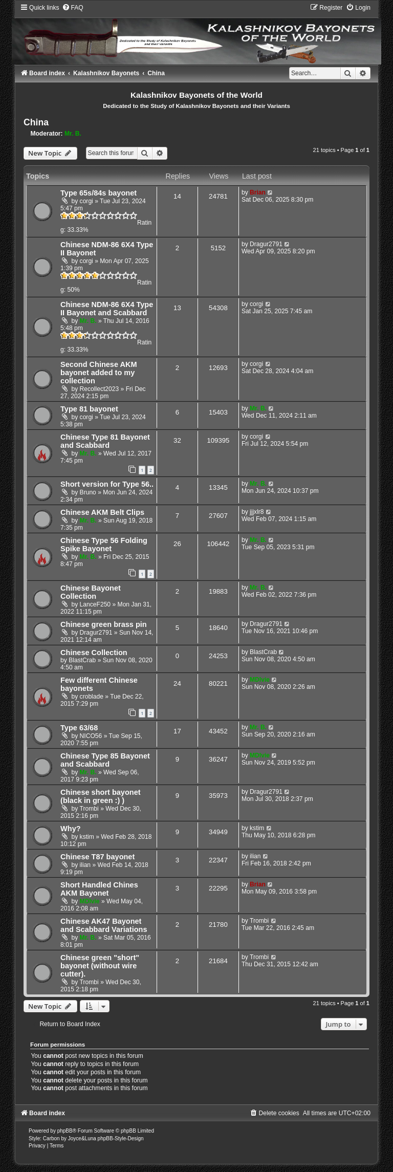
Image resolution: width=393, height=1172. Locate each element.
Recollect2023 (99, 389)
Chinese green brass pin (103, 624)
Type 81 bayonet (89, 409)
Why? (70, 828)
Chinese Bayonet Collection (90, 592)
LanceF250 (95, 604)
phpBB (65, 1131)
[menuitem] (72, 7)
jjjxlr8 (257, 511)
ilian (85, 865)
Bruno (88, 492)
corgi (86, 201)
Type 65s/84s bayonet (98, 193)
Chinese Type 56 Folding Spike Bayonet (103, 544)
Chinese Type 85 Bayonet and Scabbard (105, 760)
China (36, 122)
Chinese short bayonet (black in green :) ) (100, 796)
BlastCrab (82, 660)
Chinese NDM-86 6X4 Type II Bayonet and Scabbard (106, 308)
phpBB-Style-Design (121, 1138)
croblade (91, 696)
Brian (258, 192)
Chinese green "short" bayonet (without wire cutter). (99, 965)
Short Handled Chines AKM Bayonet (99, 889)
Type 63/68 (79, 728)
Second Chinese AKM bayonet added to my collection (98, 372)
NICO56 (91, 736)
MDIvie (260, 679)
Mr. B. (72, 133)
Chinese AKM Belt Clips (102, 512)
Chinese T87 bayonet (97, 857)
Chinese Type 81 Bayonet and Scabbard (105, 441)
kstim (87, 836)
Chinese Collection (93, 652)
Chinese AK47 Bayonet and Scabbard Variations (103, 925)
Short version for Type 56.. (107, 484)
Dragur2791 (266, 244)
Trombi (89, 808)
